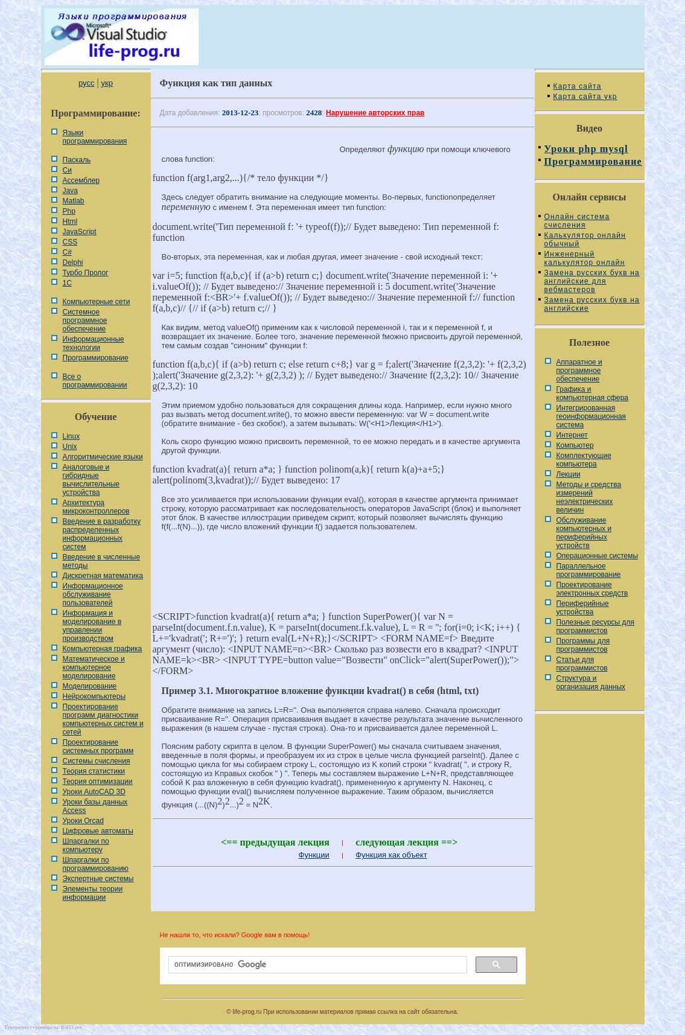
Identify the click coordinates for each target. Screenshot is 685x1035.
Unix (70, 446)
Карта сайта (577, 86)
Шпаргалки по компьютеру (86, 845)
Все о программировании (95, 380)
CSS (70, 242)
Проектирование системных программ (98, 746)
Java (70, 190)
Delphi (73, 262)
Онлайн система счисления (577, 220)
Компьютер (575, 445)
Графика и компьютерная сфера (592, 393)
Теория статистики (94, 771)
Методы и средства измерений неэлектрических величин (589, 497)
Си (67, 170)
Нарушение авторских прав (375, 113)
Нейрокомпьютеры (94, 696)
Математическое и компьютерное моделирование (94, 667)
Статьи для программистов (582, 663)
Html (70, 221)
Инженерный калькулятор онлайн (584, 258)
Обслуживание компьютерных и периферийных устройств (584, 533)
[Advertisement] (342, 581)
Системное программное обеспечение (85, 320)
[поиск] (316, 965)
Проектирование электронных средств (592, 589)
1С (67, 283)
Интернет (572, 435)
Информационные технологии (93, 343)
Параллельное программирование (588, 570)
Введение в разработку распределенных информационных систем (102, 534)
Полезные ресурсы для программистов (595, 626)
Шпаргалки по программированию (96, 864)
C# (67, 252)
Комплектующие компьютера (583, 459)
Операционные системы (597, 556)
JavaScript (80, 232)
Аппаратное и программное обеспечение (579, 370)
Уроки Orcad (83, 821)
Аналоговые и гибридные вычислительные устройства (91, 480)
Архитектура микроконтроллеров (96, 506)
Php (69, 211)
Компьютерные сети (96, 302)
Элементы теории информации (93, 893)
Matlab (73, 201)
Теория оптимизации (98, 781)
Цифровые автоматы (98, 831)
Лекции (568, 474)
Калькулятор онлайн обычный (585, 239)
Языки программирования (95, 137)
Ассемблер (81, 180)
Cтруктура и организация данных (591, 682)
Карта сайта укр (585, 96)
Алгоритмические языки (103, 457)
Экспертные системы (98, 878)
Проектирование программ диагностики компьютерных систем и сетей (103, 719)
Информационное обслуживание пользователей (93, 594)
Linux (71, 436)
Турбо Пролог (86, 273)
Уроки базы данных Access (95, 806)
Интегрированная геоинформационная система (591, 416)
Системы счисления (96, 761)
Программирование (96, 358)
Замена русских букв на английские (592, 304)
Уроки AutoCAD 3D (94, 792)
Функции (314, 854)
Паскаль (77, 160)
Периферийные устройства (582, 607)
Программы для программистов (583, 645)
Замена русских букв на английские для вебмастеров (592, 281)
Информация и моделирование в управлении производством (92, 626)
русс (86, 83)
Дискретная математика (103, 576)
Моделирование (90, 686)
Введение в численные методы (102, 561)
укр (107, 83)
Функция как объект (391, 854)
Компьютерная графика (102, 649)
